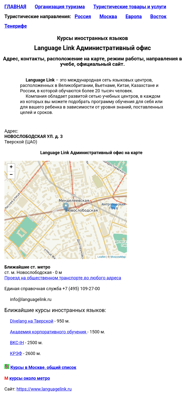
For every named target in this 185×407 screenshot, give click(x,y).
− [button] (11, 175)
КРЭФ (16, 353)
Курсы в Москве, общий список (43, 367)
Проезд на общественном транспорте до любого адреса (62, 277)
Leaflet (102, 256)
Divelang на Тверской (31, 321)
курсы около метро (29, 378)
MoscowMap (118, 256)
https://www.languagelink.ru (44, 389)
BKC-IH (17, 342)
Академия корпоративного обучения (48, 331)
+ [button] (11, 167)
